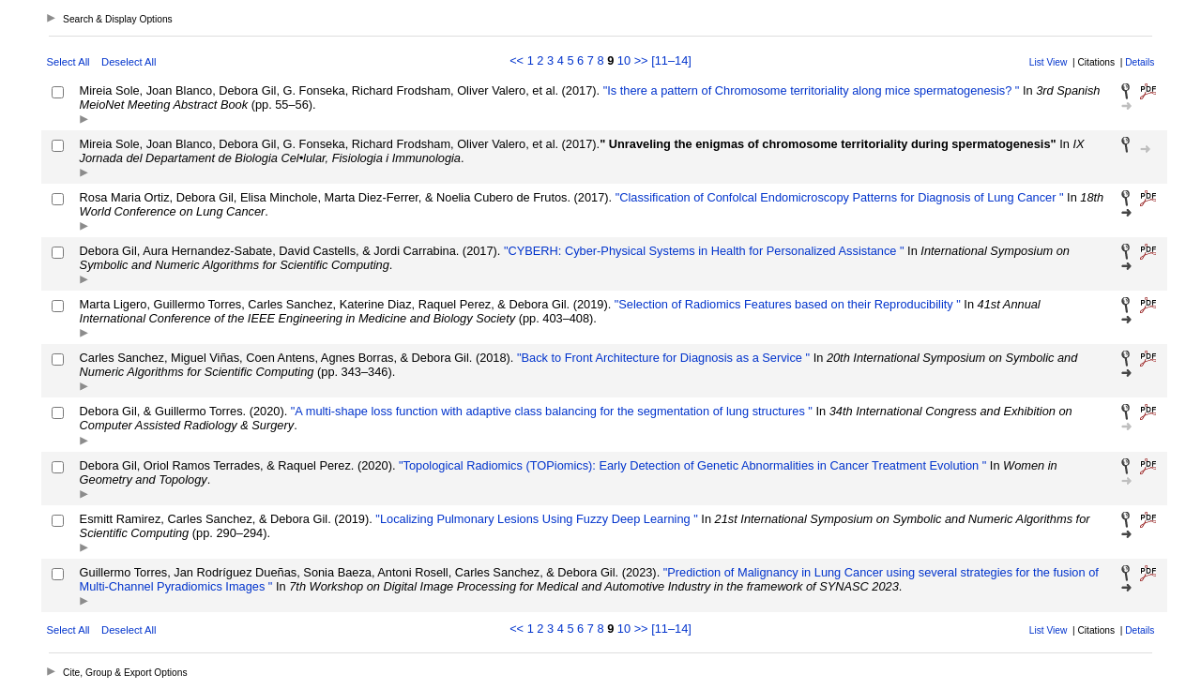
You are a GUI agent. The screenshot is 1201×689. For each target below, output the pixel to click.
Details (1139, 62)
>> (641, 60)
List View (1048, 62)
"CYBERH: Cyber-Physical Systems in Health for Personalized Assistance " (702, 251)
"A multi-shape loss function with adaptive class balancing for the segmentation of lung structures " (550, 411)
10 (624, 60)
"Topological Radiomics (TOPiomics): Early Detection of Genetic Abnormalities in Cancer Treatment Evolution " (691, 465)
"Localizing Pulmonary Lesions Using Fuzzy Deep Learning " (535, 519)
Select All (68, 61)
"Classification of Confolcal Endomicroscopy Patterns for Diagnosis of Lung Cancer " (837, 197)
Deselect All (128, 61)
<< (516, 60)
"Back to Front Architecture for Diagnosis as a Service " (661, 358)
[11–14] (671, 60)
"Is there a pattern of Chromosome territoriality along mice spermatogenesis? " (809, 90)
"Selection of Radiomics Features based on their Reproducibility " (786, 304)
